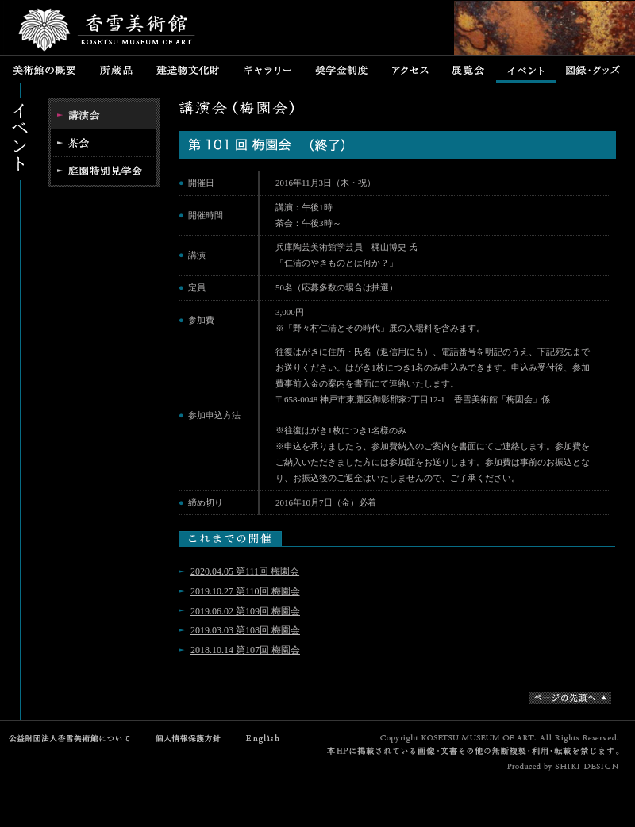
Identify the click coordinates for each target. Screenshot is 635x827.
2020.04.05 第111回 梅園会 (244, 571)
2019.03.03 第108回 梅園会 (245, 630)
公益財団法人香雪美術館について (73, 738)
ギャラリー (267, 69)
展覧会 (468, 69)
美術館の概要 (44, 69)
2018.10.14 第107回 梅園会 (245, 650)
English (264, 738)
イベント (526, 69)
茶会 (104, 142)
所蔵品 (116, 69)
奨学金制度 (341, 69)
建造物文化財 (187, 69)
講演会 (104, 113)
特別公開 (104, 171)
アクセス (410, 69)
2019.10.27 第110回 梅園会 (245, 591)
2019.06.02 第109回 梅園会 (245, 611)
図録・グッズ (595, 69)
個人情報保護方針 (184, 738)
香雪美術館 (107, 32)
